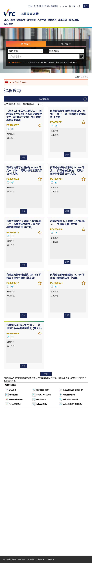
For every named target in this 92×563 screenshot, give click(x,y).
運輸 (75, 62)
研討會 (10, 154)
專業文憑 (11, 142)
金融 (70, 62)
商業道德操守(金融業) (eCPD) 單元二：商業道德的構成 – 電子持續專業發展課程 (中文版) (67, 314)
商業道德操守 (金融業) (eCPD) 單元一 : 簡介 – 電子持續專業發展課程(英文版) (68, 258)
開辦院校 (46, 232)
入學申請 (41, 20)
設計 (24, 62)
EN (73, 6)
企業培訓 (62, 20)
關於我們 (8, 24)
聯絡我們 (54, 6)
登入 (85, 6)
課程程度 (46, 120)
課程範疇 (31, 20)
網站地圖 (51, 559)
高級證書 (11, 136)
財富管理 (31, 62)
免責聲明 (31, 559)
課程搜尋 (21, 20)
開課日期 (46, 212)
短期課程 (11, 157)
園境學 (51, 62)
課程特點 (46, 177)
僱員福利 (63, 62)
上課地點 (46, 241)
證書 (9, 124)
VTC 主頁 (31, 6)
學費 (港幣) (46, 196)
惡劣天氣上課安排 (43, 6)
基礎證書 (11, 127)
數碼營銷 (39, 62)
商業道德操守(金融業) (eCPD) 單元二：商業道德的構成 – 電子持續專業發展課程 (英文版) (23, 368)
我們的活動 (74, 20)
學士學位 (11, 145)
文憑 (9, 133)
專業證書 (11, 139)
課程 (13, 20)
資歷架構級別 (46, 186)
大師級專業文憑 (13, 160)
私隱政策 (41, 559)
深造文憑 (11, 151)
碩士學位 (11, 148)
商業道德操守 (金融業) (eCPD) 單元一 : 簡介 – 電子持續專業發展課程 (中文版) (24, 314)
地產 (57, 62)
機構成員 (52, 20)
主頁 (6, 20)
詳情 (23, 302)
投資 (46, 62)
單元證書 (11, 130)
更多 (46, 518)
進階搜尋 (66, 44)
